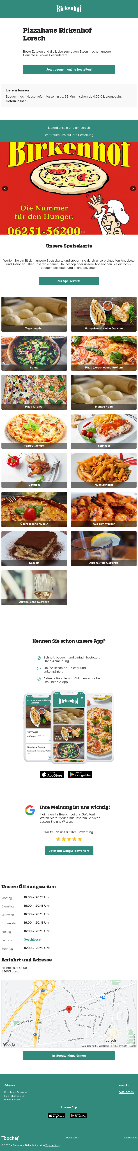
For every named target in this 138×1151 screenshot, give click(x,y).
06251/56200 (126, 1092)
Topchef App (52, 1145)
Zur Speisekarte (69, 281)
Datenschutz (72, 1137)
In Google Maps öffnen (69, 1055)
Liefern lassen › (17, 101)
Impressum (130, 1137)
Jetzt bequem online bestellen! (69, 69)
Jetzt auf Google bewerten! (69, 851)
